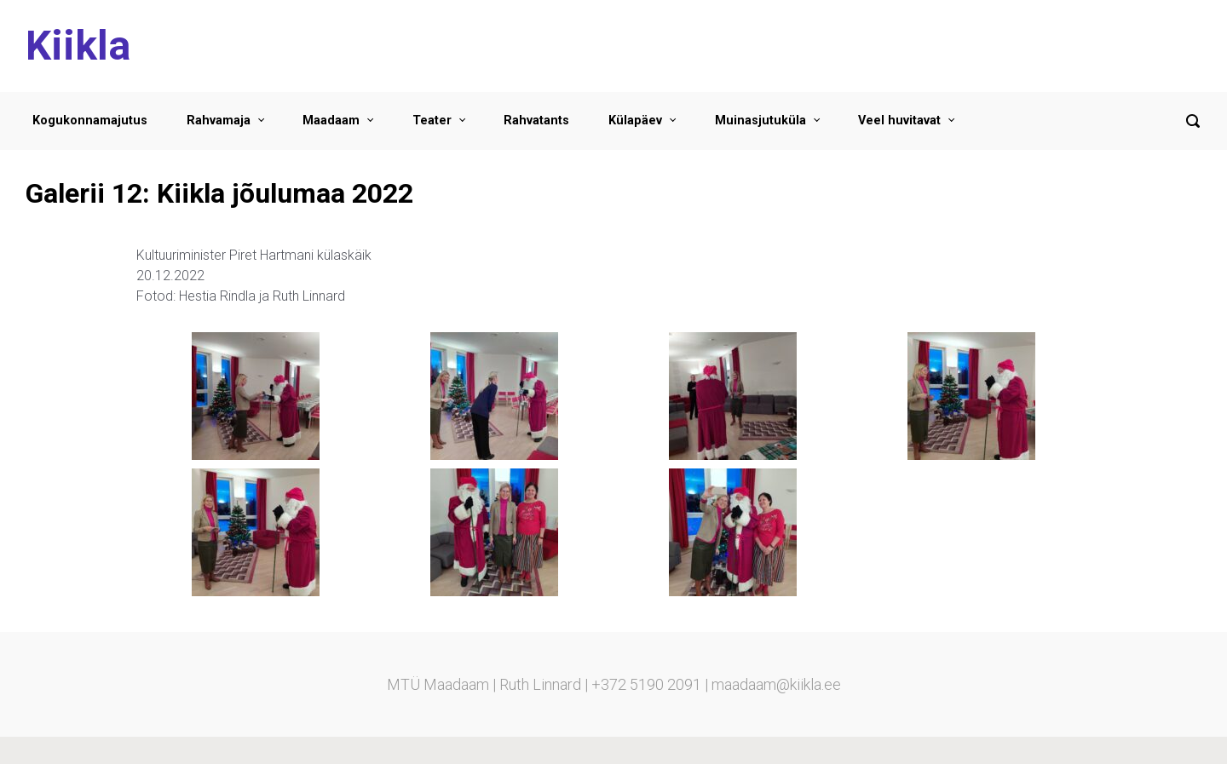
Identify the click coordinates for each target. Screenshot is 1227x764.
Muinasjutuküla (760, 120)
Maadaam (331, 120)
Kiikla (78, 45)
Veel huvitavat (899, 120)
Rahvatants (536, 120)
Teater (432, 120)
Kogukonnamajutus (89, 120)
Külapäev (635, 120)
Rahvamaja (219, 120)
